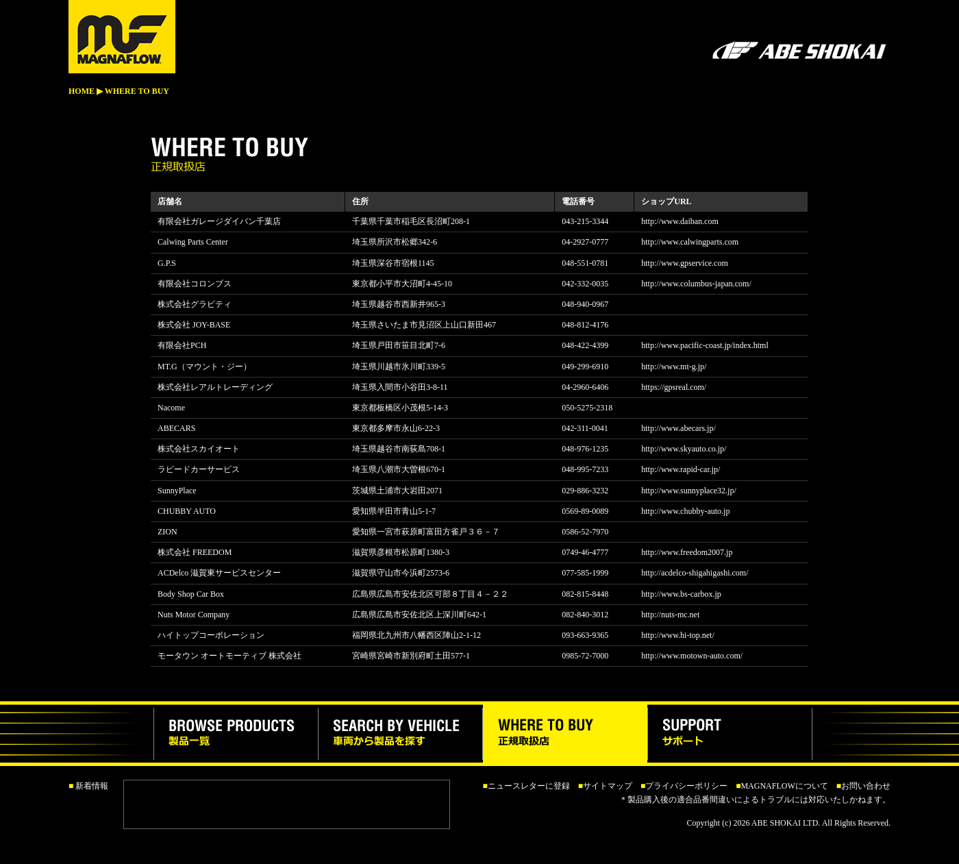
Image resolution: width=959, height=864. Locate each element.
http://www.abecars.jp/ (678, 428)
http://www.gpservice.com (684, 263)
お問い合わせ (866, 786)
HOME (81, 91)
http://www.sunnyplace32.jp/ (688, 490)
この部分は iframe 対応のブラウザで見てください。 (288, 804)
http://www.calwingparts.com (689, 242)
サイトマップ (607, 786)
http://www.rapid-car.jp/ (680, 469)
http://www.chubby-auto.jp (685, 511)
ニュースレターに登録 (529, 786)
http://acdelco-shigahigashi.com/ (694, 573)
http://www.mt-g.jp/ (673, 366)
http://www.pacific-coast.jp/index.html (705, 345)
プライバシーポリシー (686, 786)
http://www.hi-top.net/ (677, 635)
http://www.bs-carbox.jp (681, 594)
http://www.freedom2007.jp (686, 552)
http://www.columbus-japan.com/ (696, 283)
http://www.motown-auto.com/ (692, 656)
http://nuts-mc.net (670, 614)
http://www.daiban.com (680, 221)
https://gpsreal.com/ (673, 387)
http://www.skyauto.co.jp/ (683, 449)
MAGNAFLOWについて (783, 786)
